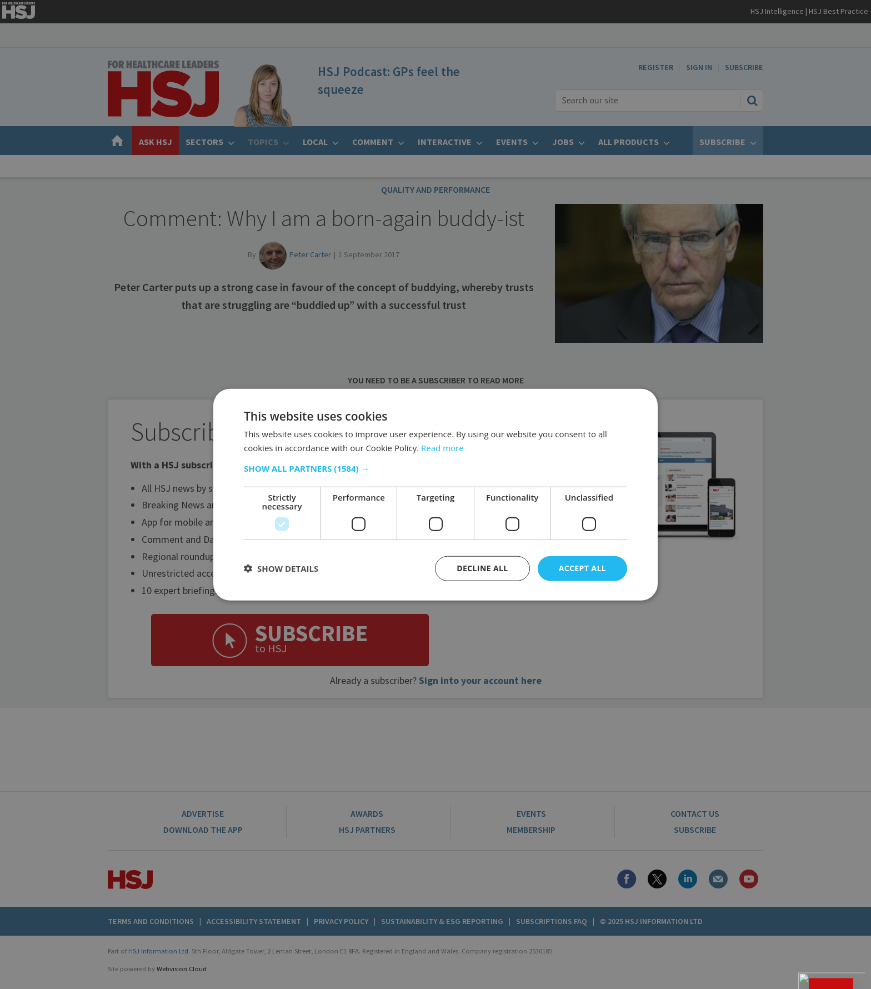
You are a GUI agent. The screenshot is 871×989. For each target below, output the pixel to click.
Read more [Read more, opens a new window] (442, 447)
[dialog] (435, 494)
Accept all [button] (582, 568)
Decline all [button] (482, 568)
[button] (435, 468)
